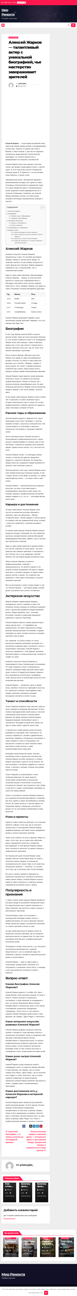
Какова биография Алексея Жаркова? (25, 232)
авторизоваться (9, 1218)
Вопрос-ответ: (13, 230)
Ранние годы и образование (20, 216)
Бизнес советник (8, 1238)
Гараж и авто (28, 1238)
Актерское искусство (15, 221)
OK (46, 1293)
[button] (68, 25)
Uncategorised (13, 37)
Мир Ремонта (13, 1274)
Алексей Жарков (14, 211)
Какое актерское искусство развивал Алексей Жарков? (29, 235)
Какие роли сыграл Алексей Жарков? (26, 238)
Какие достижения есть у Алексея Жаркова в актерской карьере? (28, 241)
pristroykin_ (23, 83)
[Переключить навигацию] (73, 25)
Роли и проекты (17, 225)
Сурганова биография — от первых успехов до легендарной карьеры (14, 1136)
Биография (12, 214)
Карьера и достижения (19, 218)
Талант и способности (18, 223)
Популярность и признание (18, 228)
